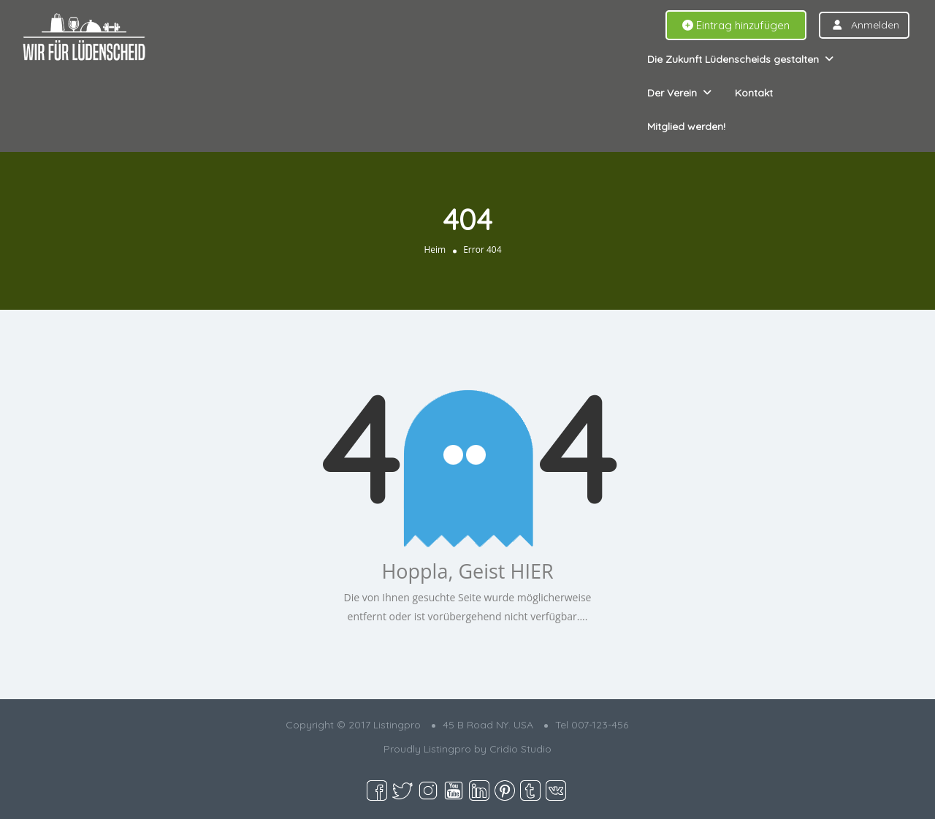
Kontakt (754, 92)
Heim (435, 249)
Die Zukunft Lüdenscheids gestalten (733, 59)
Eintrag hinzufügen (736, 25)
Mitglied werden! (686, 126)
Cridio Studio (520, 748)
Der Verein (672, 92)
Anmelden (875, 24)
